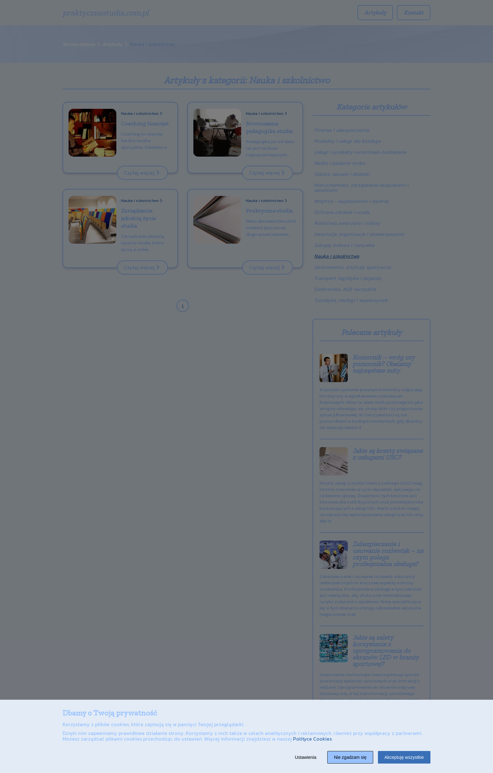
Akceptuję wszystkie (404, 757)
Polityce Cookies (312, 738)
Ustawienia (305, 757)
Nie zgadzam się (350, 757)
